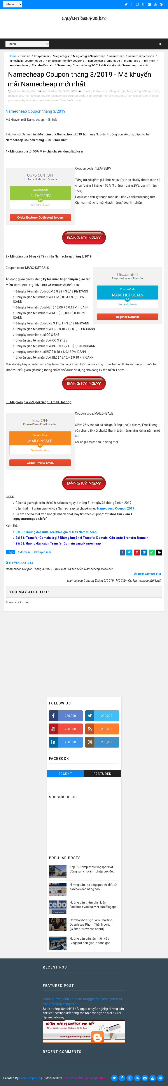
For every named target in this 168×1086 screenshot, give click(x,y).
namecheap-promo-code (104, 60)
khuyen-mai (41, 56)
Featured (102, 774)
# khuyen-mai (42, 552)
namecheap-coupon (141, 56)
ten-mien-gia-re (18, 65)
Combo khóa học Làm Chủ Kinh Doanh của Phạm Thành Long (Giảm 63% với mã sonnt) (91, 925)
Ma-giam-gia (61, 56)
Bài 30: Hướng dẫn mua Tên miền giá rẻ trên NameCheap (56, 532)
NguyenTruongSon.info (84, 18)
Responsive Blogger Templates (84, 1078)
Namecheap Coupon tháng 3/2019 (35, 111)
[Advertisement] (83, 655)
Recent (65, 774)
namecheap (116, 56)
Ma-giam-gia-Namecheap (89, 56)
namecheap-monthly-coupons (65, 60)
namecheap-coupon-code (25, 60)
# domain (24, 552)
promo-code (132, 60)
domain (25, 56)
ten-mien (149, 60)
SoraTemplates (30, 1078)
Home (12, 56)
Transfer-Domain (42, 65)
